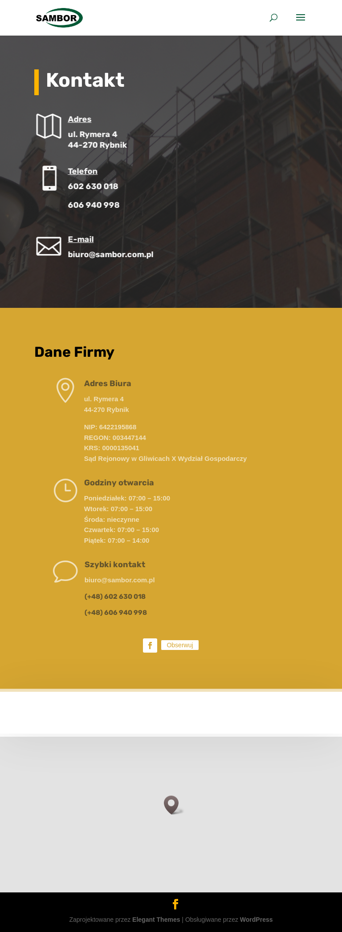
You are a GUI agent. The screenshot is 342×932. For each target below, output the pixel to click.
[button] (174, 805)
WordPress (256, 919)
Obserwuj (180, 645)
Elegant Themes (156, 919)
